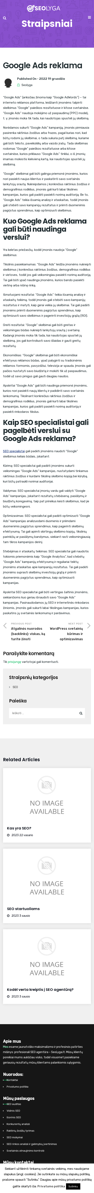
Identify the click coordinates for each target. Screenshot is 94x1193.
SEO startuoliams (23, 908)
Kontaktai (12, 1080)
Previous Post (29, 632)
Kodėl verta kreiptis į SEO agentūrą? (40, 989)
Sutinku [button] (73, 1186)
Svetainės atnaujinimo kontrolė (25, 1150)
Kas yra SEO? (19, 828)
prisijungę (14, 662)
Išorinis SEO (14, 1117)
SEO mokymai (15, 1137)
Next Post (65, 632)
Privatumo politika (17, 1086)
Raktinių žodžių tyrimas (20, 1130)
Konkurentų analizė (18, 1124)
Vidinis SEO (13, 1110)
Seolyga (27, 85)
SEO (15, 687)
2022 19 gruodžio (52, 79)
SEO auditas (14, 1104)
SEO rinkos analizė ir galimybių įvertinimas (32, 1144)
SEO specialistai (14, 451)
